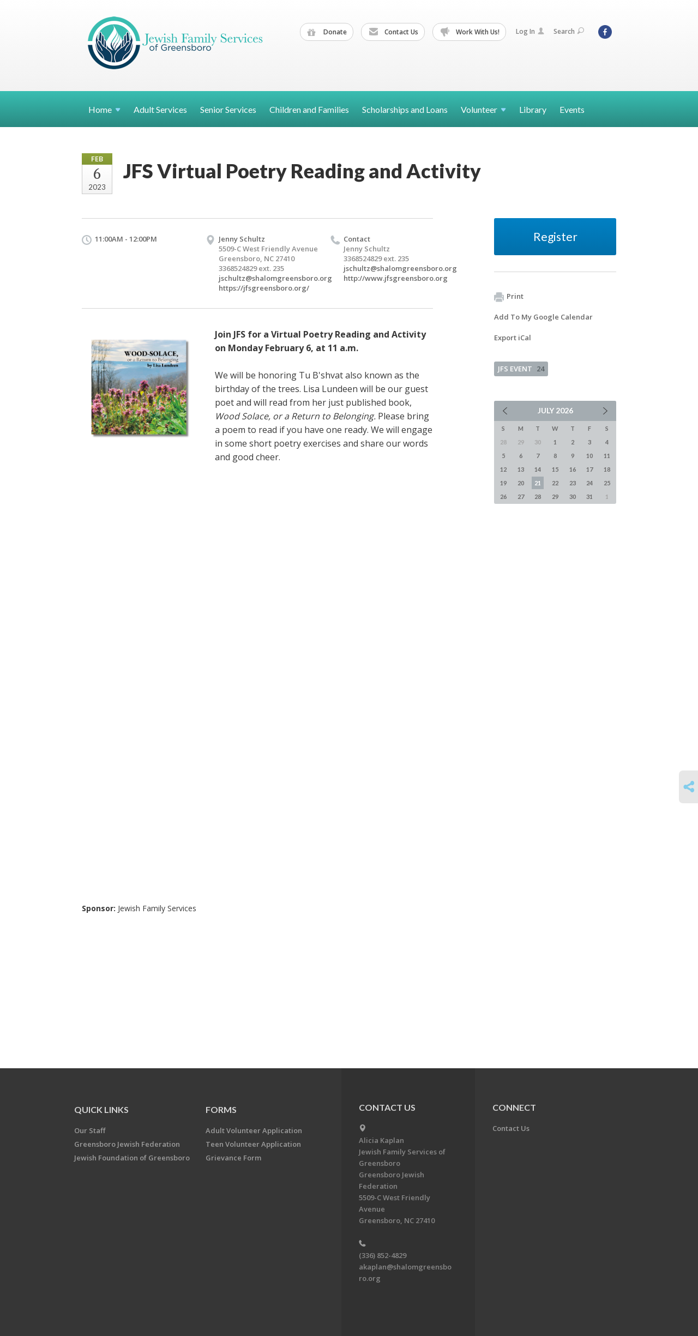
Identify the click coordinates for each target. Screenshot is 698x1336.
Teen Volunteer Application (253, 1144)
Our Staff (89, 1130)
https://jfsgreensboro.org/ (264, 288)
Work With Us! (470, 32)
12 (503, 469)
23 (572, 482)
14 (537, 469)
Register (555, 236)
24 (589, 482)
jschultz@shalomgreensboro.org (275, 278)
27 (521, 496)
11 (607, 455)
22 (555, 482)
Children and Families (309, 109)
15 (555, 469)
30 (572, 496)
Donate (327, 32)
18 (607, 469)
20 (521, 482)
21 (537, 482)
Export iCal (512, 337)
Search (568, 31)
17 (589, 469)
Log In (530, 31)
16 (572, 469)
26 (503, 496)
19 (503, 482)
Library (532, 109)
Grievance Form (233, 1158)
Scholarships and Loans (405, 109)
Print (509, 296)
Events (572, 109)
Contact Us (393, 32)
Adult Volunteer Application (254, 1130)
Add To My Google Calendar (543, 317)
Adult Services (160, 109)
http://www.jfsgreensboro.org (396, 278)
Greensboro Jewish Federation (127, 1144)
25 (607, 482)
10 (589, 455)
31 (589, 496)
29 (555, 496)
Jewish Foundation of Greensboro (132, 1158)
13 (521, 469)
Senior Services (228, 109)
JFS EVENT (521, 369)
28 (537, 496)
